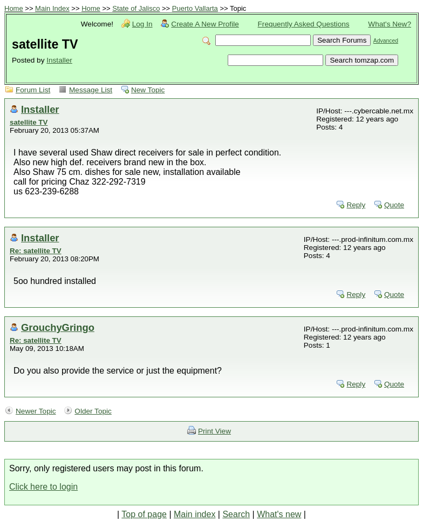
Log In (142, 24)
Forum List (33, 90)
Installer (59, 60)
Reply (355, 205)
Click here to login (43, 486)
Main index (194, 514)
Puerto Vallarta (195, 8)
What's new (279, 514)
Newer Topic (36, 411)
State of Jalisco (136, 8)
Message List (90, 90)
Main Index (52, 8)
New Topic (148, 90)
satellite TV (28, 122)
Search (236, 514)
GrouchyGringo (57, 327)
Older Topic (93, 411)
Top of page (144, 514)
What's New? (389, 24)
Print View (214, 431)
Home (13, 8)
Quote (394, 205)
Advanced (385, 41)
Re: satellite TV (36, 251)
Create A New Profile (204, 24)
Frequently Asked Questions (304, 24)
